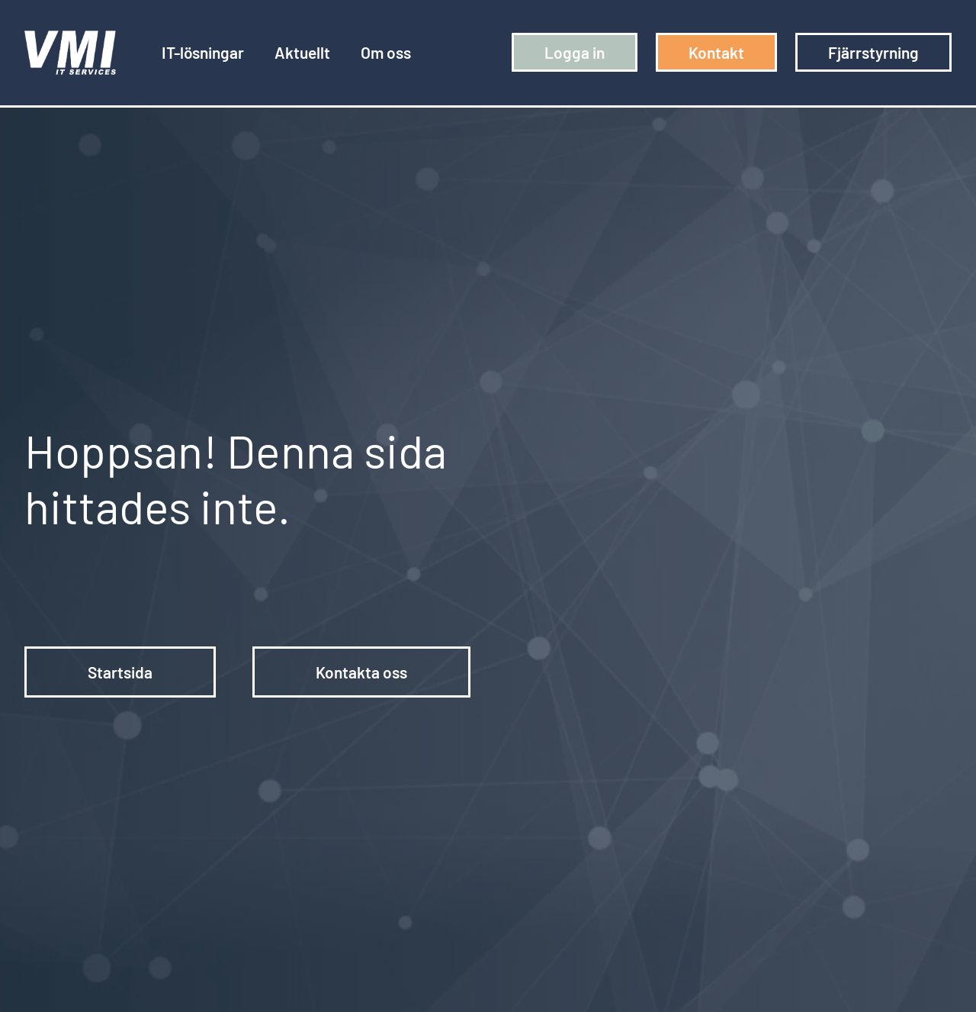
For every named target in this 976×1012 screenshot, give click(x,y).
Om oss (386, 52)
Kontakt (716, 52)
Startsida (120, 672)
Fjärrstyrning (873, 52)
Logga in (574, 52)
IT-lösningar (203, 52)
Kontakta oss (361, 672)
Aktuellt (302, 52)
